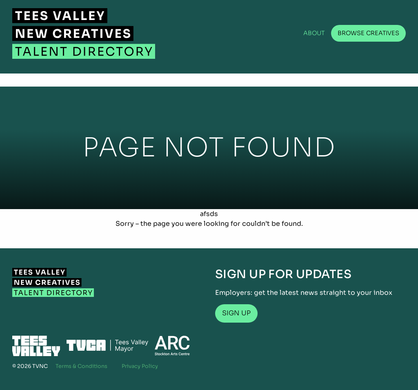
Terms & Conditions (81, 366)
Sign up (236, 313)
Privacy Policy (140, 366)
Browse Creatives (369, 33)
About (314, 33)
